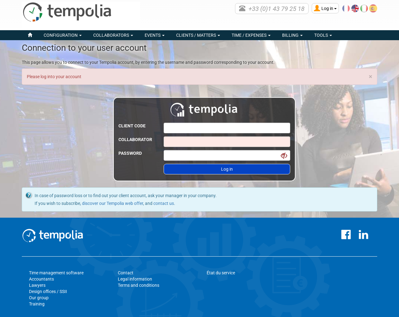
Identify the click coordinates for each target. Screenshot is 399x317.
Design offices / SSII (48, 291)
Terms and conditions (138, 285)
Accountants (41, 279)
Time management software (56, 272)
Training (37, 303)
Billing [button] (292, 35)
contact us (163, 203)
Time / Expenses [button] (251, 35)
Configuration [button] (63, 35)
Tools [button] (323, 35)
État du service (221, 272)
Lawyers (37, 285)
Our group (39, 297)
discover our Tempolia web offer (112, 203)
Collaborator (135, 139)
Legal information (135, 279)
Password (130, 153)
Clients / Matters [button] (198, 35)
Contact (125, 272)
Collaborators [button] (113, 35)
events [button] (155, 35)
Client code (132, 125)
